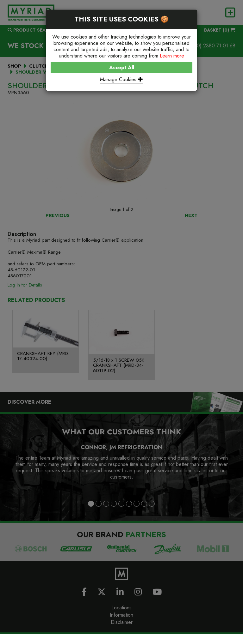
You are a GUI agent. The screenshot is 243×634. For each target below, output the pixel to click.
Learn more (172, 55)
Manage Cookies (121, 79)
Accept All (121, 67)
